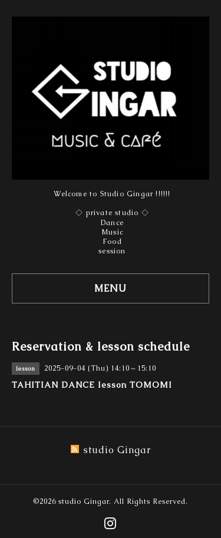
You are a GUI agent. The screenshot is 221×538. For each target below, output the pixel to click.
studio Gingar (83, 501)
